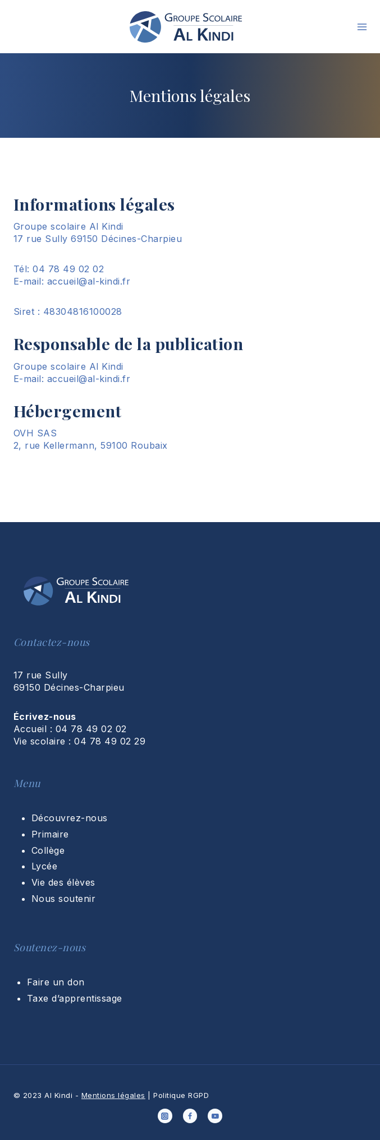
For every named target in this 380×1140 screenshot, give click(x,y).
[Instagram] (165, 1116)
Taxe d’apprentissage (74, 998)
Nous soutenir (63, 898)
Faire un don (56, 982)
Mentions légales (113, 1095)
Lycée (44, 866)
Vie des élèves (63, 882)
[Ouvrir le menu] (362, 26)
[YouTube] (215, 1116)
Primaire (50, 834)
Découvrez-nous (69, 817)
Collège (48, 850)
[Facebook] (190, 1116)
